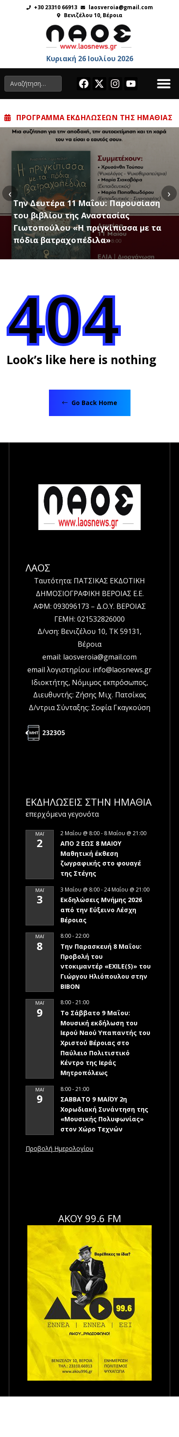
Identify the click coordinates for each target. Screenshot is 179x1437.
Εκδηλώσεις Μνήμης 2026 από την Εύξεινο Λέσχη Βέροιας (101, 909)
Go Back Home (89, 402)
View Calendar (59, 1149)
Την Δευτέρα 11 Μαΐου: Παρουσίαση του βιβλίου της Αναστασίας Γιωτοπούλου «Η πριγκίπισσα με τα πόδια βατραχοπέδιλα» (87, 221)
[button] (164, 84)
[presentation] (10, 193)
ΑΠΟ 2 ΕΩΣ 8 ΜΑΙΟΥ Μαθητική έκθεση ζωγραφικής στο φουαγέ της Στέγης (100, 858)
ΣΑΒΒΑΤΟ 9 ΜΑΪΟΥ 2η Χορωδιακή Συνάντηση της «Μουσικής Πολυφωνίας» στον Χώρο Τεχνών (104, 1114)
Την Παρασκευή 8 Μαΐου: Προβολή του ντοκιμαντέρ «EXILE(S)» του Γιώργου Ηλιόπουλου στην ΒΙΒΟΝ (105, 966)
